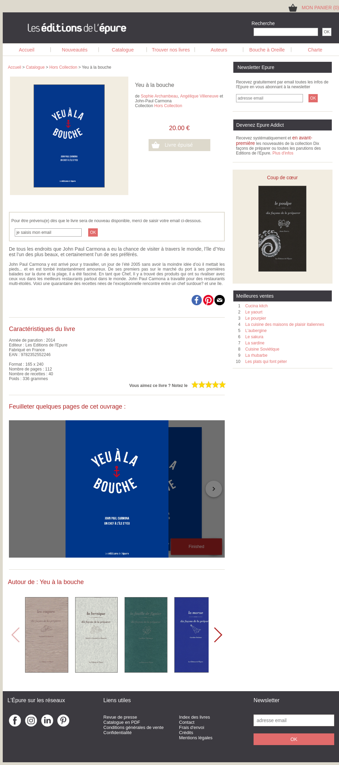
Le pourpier (255, 318)
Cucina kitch (256, 306)
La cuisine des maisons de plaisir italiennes (284, 324)
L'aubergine (256, 330)
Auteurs (219, 50)
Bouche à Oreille (267, 50)
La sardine (255, 343)
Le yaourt (253, 312)
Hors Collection (63, 67)
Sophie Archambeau (159, 96)
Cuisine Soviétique (262, 349)
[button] (217, 634)
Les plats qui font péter (266, 361)
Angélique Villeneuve (199, 96)
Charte (315, 50)
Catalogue (123, 50)
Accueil (26, 50)
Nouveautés (74, 50)
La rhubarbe (256, 355)
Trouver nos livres (171, 50)
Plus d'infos (282, 153)
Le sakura (254, 336)
